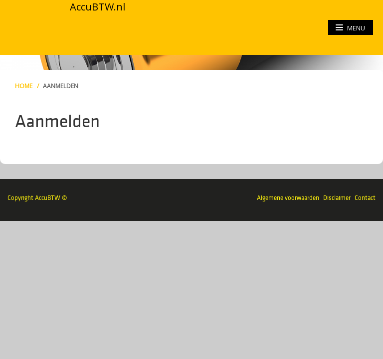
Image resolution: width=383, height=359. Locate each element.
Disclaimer (337, 197)
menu (350, 27)
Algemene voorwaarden (288, 197)
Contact (365, 197)
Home (23, 86)
